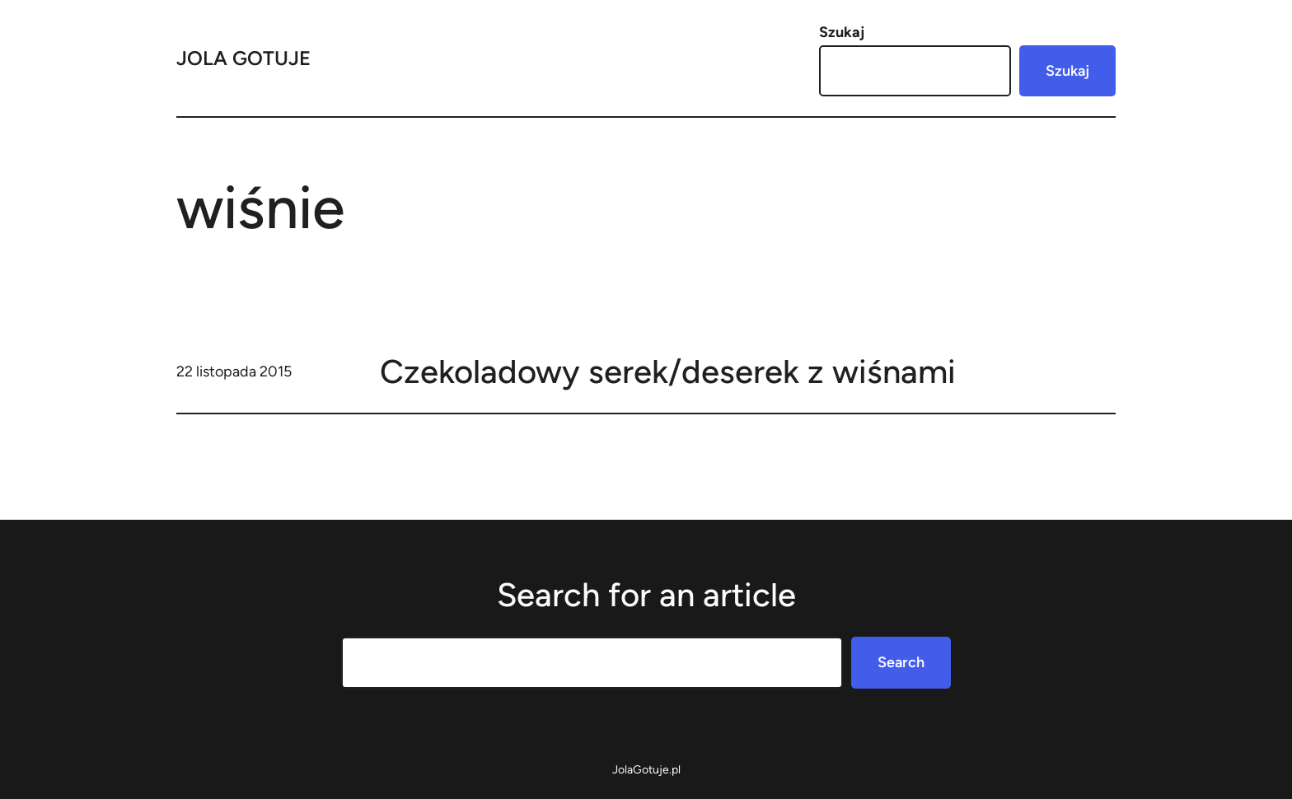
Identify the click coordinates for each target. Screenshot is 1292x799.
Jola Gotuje (243, 58)
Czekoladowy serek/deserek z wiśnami (668, 371)
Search (901, 662)
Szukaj (841, 32)
